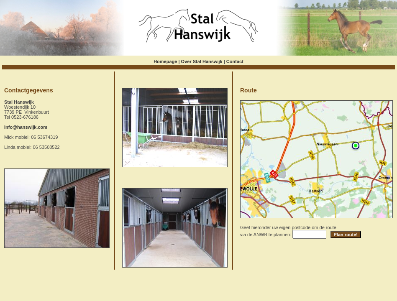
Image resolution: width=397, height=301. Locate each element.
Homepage (165, 61)
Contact (234, 61)
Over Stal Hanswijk (202, 61)
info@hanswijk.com (25, 127)
